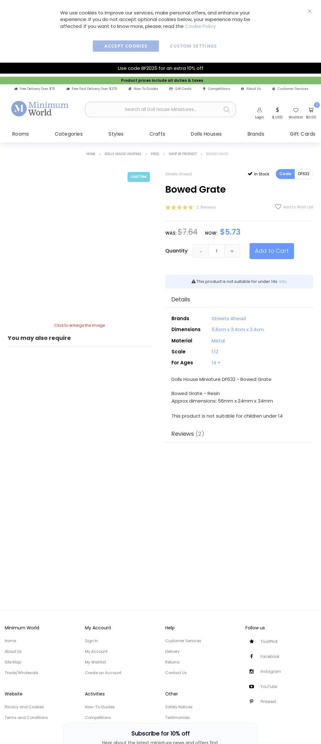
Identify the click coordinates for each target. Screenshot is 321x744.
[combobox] (160, 109)
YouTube (268, 686)
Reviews (187, 434)
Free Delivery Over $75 (34, 89)
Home (91, 154)
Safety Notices (178, 707)
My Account (96, 651)
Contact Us (176, 672)
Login (259, 117)
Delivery (172, 651)
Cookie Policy (200, 26)
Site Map (13, 662)
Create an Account (103, 672)
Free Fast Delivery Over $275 (91, 89)
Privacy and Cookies (24, 707)
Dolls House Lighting (123, 154)
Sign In (91, 640)
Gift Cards (180, 89)
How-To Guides (143, 89)
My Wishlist (95, 662)
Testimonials (177, 717)
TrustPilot (268, 641)
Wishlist (296, 117)
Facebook (269, 656)
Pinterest (268, 701)
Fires (155, 154)
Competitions (216, 89)
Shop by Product (183, 154)
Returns (172, 662)
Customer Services (290, 89)
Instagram (270, 671)
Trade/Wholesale (21, 672)
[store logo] (40, 108)
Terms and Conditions (26, 717)
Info (283, 282)
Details (180, 300)
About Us (251, 89)
